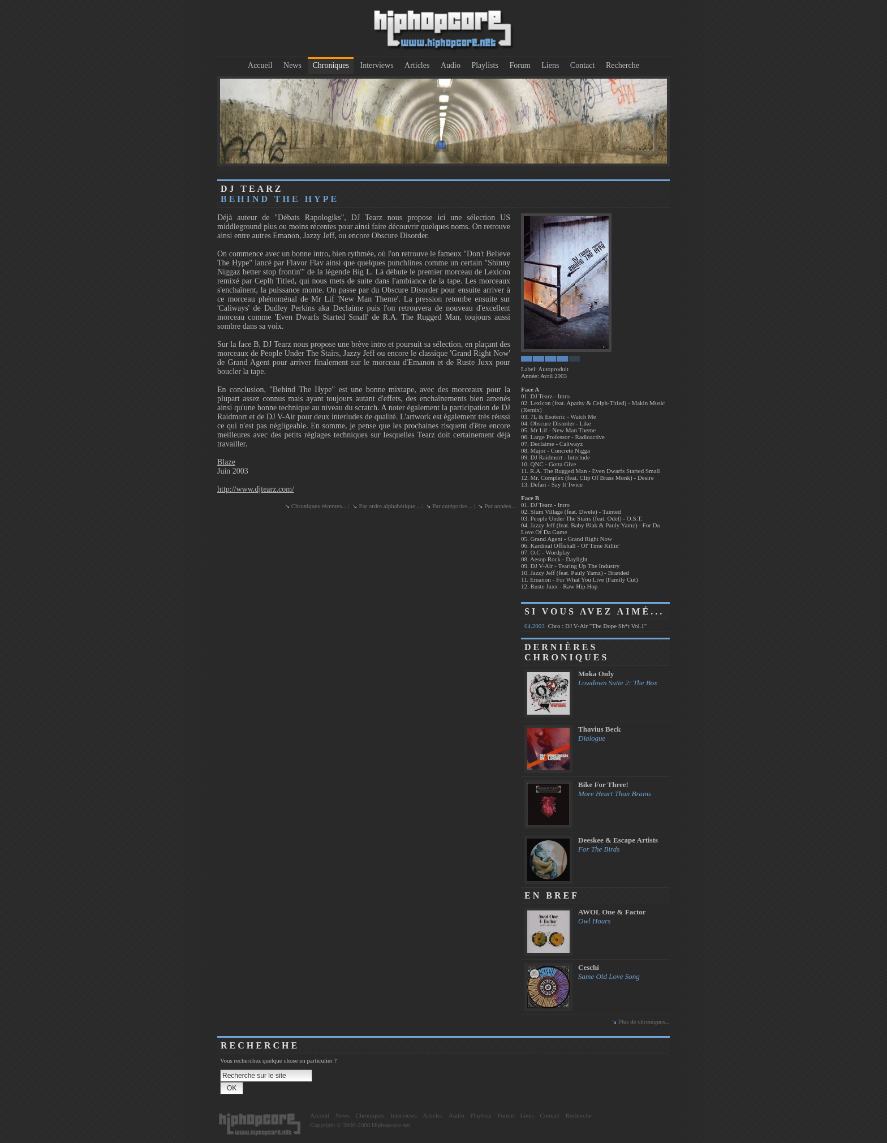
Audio (450, 65)
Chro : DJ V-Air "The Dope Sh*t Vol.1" (585, 625)
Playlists (484, 65)
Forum (519, 65)
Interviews (377, 65)
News (292, 65)
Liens (550, 65)
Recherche (622, 65)
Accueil (260, 65)
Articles (416, 65)
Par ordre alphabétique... (389, 505)
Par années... (500, 505)
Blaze (226, 462)
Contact (582, 65)
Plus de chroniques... (644, 1021)
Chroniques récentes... (319, 505)
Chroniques (330, 65)
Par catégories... (452, 505)
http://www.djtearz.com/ (255, 489)
